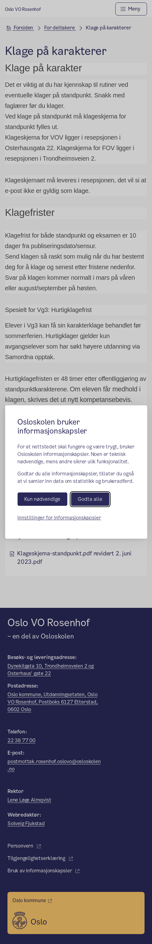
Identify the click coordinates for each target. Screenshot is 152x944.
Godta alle (90, 499)
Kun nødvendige (42, 499)
